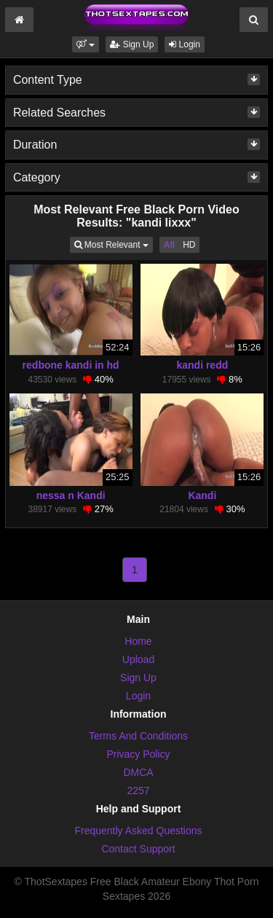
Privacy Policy (138, 754)
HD (189, 245)
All (169, 245)
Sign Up (132, 44)
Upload (138, 659)
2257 (138, 790)
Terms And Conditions (138, 736)
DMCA (138, 772)
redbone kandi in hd (71, 365)
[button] (85, 44)
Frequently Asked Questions (138, 830)
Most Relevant (113, 244)
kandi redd (202, 365)
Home (137, 641)
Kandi (202, 495)
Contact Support (138, 849)
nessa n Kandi (71, 495)
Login (184, 44)
